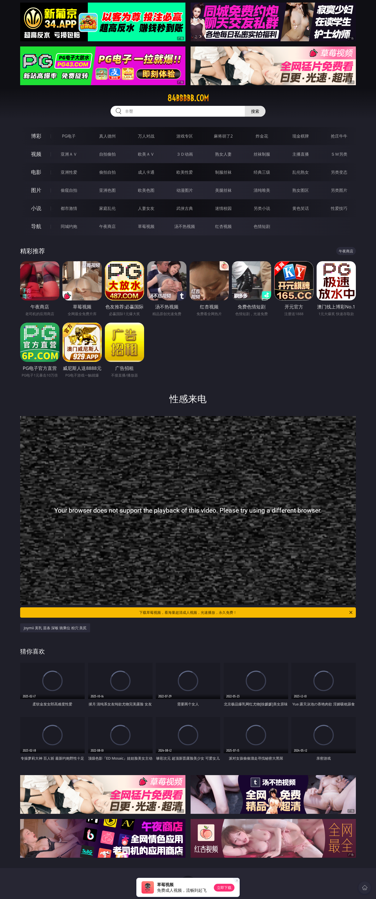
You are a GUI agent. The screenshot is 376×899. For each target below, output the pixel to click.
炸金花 (262, 136)
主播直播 (300, 154)
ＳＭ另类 (339, 154)
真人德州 (107, 136)
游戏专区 (184, 136)
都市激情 (69, 208)
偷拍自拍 (107, 172)
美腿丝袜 (223, 190)
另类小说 (262, 208)
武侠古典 (184, 208)
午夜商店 (107, 226)
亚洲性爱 (69, 172)
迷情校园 (223, 208)
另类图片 (339, 190)
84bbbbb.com (188, 98)
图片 (36, 190)
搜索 (255, 111)
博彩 (36, 135)
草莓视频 (146, 226)
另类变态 (339, 172)
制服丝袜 (223, 172)
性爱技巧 (339, 208)
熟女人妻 (223, 154)
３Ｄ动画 (184, 154)
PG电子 (69, 136)
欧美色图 (146, 190)
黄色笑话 (300, 208)
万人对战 (146, 136)
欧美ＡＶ (146, 154)
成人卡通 (146, 172)
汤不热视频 (184, 226)
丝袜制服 (262, 154)
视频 (36, 153)
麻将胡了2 (223, 136)
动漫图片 (184, 190)
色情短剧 (262, 226)
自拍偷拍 (107, 154)
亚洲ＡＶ (69, 154)
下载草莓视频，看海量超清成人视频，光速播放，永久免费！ (246, 612)
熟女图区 (300, 190)
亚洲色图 (107, 190)
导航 (36, 226)
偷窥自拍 (69, 190)
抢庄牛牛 (339, 136)
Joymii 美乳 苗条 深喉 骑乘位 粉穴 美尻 (55, 627)
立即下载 (224, 887)
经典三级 (262, 172)
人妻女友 (146, 208)
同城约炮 (69, 226)
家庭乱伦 (107, 208)
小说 (36, 208)
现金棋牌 (300, 136)
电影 (36, 172)
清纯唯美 (262, 190)
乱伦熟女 (300, 172)
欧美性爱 (184, 172)
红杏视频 (223, 226)
